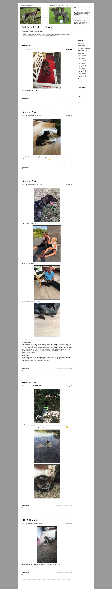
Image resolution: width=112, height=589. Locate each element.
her (30, 35)
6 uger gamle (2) (82, 68)
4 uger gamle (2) (82, 63)
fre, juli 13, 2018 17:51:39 (37, 184)
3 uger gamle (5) (82, 60)
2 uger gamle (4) (82, 58)
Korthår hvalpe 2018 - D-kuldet (37, 27)
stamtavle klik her (38, 31)
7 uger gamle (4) (82, 71)
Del (22, 99)
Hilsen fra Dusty (30, 112)
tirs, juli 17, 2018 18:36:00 (37, 48)
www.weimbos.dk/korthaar (50, 35)
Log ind (79, 96)
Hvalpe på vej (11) (82, 50)
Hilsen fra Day (29, 382)
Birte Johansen (29, 48)
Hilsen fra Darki (29, 520)
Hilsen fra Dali (29, 181)
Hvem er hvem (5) (82, 45)
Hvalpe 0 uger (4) (82, 53)
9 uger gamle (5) (82, 76)
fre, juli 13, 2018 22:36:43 (37, 115)
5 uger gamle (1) (82, 65)
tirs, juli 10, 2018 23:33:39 (37, 523)
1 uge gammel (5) (82, 55)
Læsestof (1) (81, 43)
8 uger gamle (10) (82, 73)
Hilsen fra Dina (29, 45)
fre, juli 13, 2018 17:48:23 (37, 385)
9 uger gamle (69, 49)
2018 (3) (80, 78)
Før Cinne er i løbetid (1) (84, 48)
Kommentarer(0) (25, 98)
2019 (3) (80, 81)
